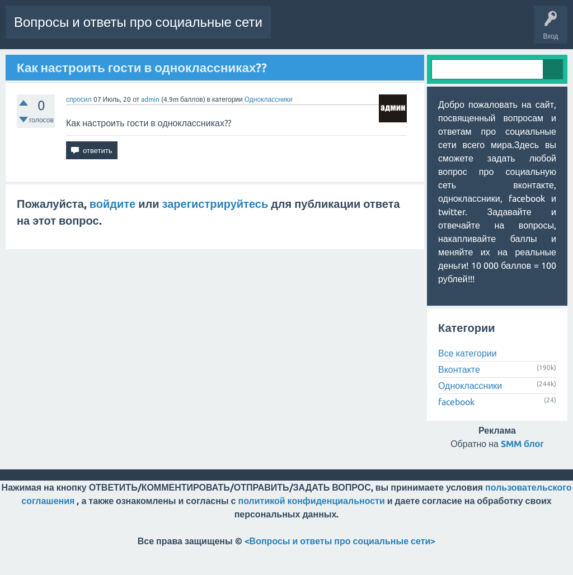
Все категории (467, 381)
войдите (112, 230)
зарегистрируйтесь (215, 230)
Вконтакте (459, 397)
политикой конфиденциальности (311, 528)
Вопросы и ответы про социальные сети (138, 22)
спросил (79, 126)
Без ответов (107, 63)
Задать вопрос (263, 63)
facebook (456, 429)
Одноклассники (269, 126)
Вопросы (25, 63)
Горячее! (63, 63)
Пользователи (204, 63)
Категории (153, 63)
